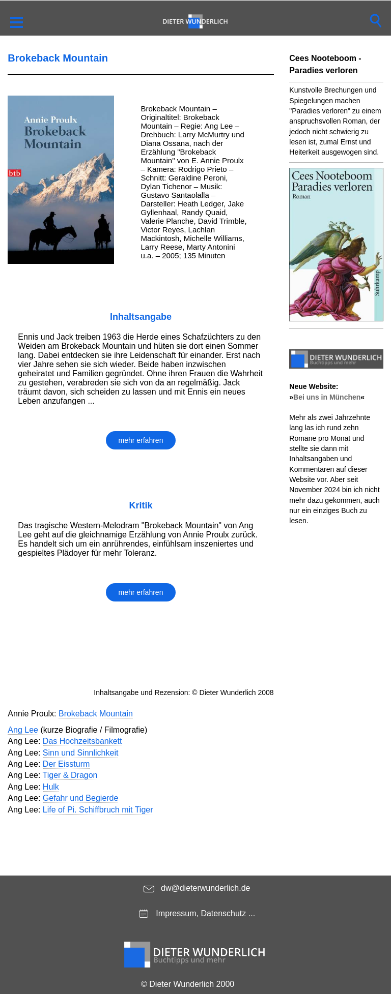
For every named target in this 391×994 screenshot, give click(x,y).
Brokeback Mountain (96, 713)
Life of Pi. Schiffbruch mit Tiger (98, 809)
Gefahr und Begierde (81, 798)
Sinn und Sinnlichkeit (81, 752)
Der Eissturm (66, 764)
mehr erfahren (141, 440)
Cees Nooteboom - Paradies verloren (325, 64)
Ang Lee (23, 730)
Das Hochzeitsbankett (82, 741)
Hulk (51, 786)
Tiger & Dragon (70, 775)
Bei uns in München (326, 397)
